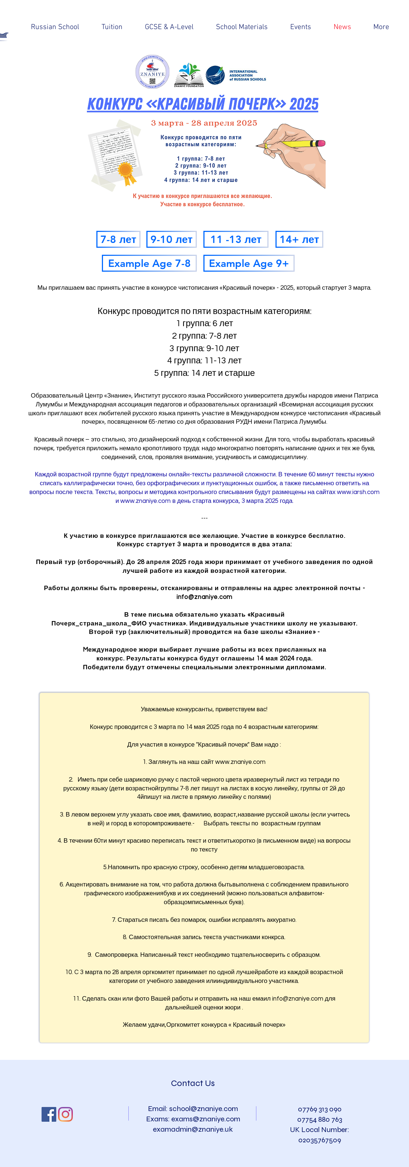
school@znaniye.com (203, 1108)
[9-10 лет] (171, 239)
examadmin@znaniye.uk (193, 1129)
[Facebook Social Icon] (49, 1114)
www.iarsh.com (358, 492)
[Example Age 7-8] (149, 263)
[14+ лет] (299, 239)
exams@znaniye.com (205, 1119)
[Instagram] (65, 1114)
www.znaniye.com (145, 501)
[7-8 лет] (118, 239)
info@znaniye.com (205, 597)
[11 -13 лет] (235, 239)
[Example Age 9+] (249, 263)
